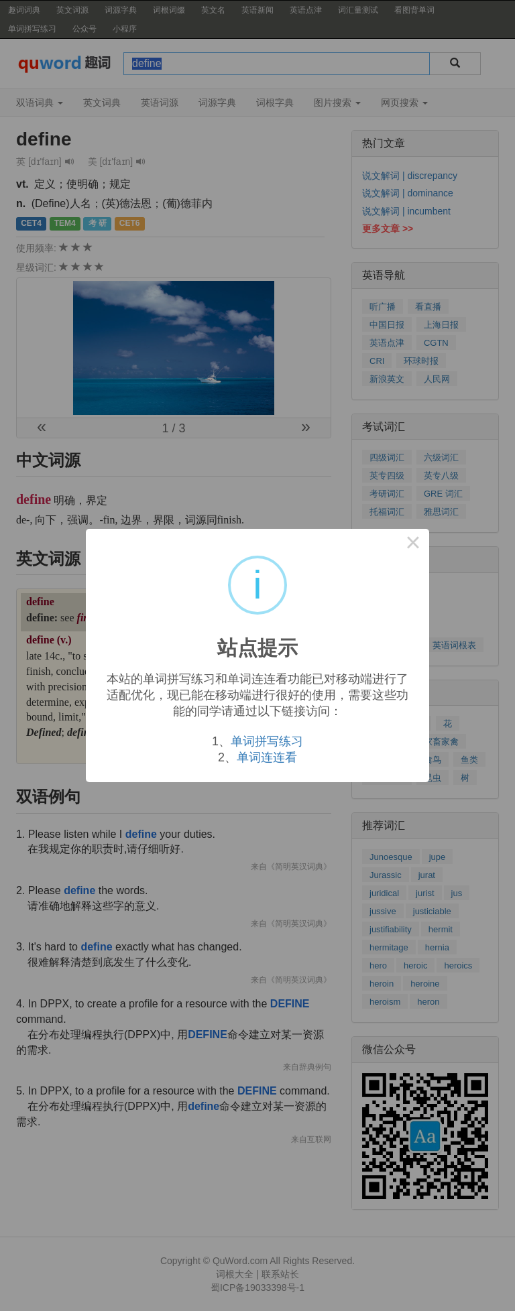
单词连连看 (267, 757)
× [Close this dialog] (413, 545)
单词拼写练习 (267, 741)
